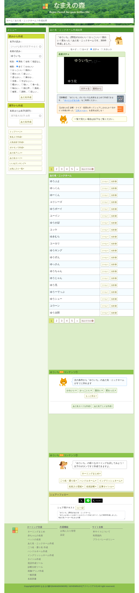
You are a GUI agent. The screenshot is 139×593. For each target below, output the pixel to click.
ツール (104, 181)
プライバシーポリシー (104, 539)
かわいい (28, 66)
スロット (107, 49)
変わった (15, 74)
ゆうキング (56, 250)
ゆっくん (55, 188)
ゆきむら (55, 236)
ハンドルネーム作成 (37, 551)
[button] (25, 131)
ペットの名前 (34, 539)
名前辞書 (32, 579)
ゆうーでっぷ (57, 292)
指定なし (35, 61)
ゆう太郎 (55, 312)
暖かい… (15, 84)
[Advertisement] (26, 219)
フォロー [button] (97, 501)
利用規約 (97, 535)
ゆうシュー (56, 298)
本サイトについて (101, 531)
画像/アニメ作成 (35, 571)
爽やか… (28, 77)
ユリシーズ (56, 202)
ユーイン (55, 215)
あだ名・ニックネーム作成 (41, 543)
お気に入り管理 (67, 531)
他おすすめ (87, 169)
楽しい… (26, 74)
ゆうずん (55, 257)
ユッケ (53, 229)
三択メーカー (81, 110)
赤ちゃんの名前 (35, 535)
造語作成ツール (35, 563)
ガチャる (85, 88)
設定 (62, 535)
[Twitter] (81, 500)
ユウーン (55, 305)
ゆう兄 (53, 285)
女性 (26, 61)
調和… (23, 92)
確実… (14, 92)
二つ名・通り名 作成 (38, 547)
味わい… (15, 88)
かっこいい (16, 70)
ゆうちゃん (56, 271)
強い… (25, 84)
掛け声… (26, 88)
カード (85, 49)
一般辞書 (32, 575)
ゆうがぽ (55, 222)
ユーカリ (55, 243)
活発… (14, 81)
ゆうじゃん (56, 278)
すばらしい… (26, 81)
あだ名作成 (26, 97)
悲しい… (33, 92)
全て (19, 66)
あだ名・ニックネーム (26, 20)
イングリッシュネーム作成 (41, 555)
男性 (19, 61)
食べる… (35, 84)
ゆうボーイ (56, 208)
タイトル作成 (34, 559)
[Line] (88, 500)
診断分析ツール (35, 567)
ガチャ (96, 49)
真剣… (36, 88)
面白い (27, 70)
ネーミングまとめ (71, 100)
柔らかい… (16, 77)
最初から (97, 88)
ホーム (9, 20)
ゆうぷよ (55, 181)
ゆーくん (55, 195)
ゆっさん (55, 264)
